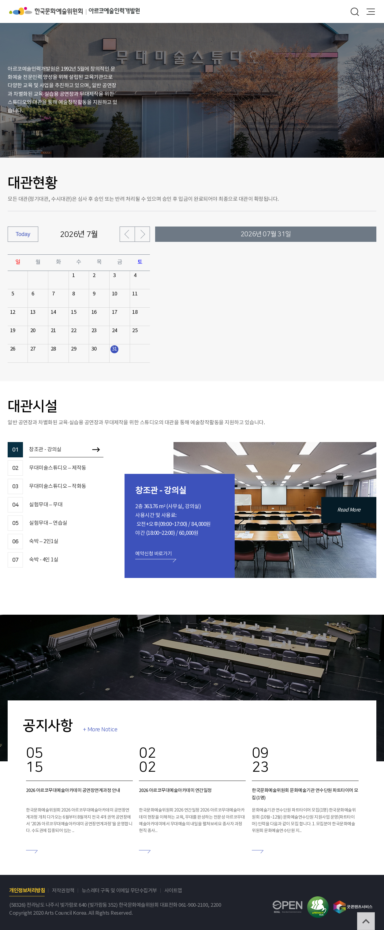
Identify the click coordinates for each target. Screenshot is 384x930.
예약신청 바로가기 (153, 554)
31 (114, 349)
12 (12, 312)
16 (94, 312)
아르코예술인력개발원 (114, 11)
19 (12, 331)
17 (114, 312)
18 (134, 312)
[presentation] (55, 449)
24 (114, 331)
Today (23, 234)
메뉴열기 (370, 12)
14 (53, 312)
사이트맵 (173, 891)
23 (94, 331)
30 (94, 349)
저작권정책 (63, 891)
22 (73, 331)
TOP (366, 921)
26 (12, 349)
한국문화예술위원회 (49, 11)
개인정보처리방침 (27, 891)
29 (73, 349)
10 (114, 294)
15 (73, 312)
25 (134, 331)
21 (53, 331)
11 (134, 294)
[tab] (55, 449)
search (355, 12)
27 (32, 349)
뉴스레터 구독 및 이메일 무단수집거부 (119, 891)
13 (32, 312)
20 (32, 331)
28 (53, 349)
